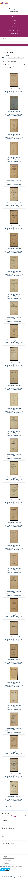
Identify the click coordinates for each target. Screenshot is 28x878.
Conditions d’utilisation (8, 858)
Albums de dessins (14, 30)
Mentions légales (7, 860)
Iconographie (14, 33)
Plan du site (6, 863)
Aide (4, 859)
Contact (5, 856)
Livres (14, 23)
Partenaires (5, 862)
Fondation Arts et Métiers (16, 866)
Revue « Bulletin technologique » (15, 57)
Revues (14, 20)
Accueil (14, 16)
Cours (14, 27)
